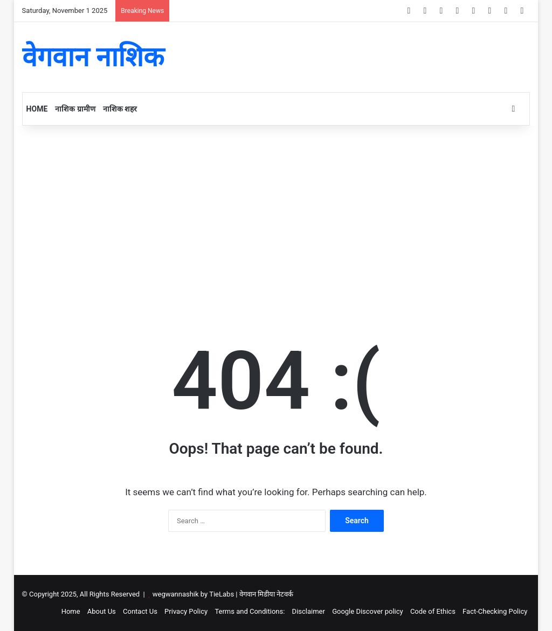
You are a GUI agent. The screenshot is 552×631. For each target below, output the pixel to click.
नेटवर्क (285, 594)
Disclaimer (308, 611)
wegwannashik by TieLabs (193, 594)
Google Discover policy (367, 611)
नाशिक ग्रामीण (75, 109)
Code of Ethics (433, 611)
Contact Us (140, 611)
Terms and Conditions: (250, 611)
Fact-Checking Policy (495, 611)
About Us (101, 611)
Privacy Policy (186, 611)
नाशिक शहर (120, 109)
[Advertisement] (276, 217)
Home (37, 109)
